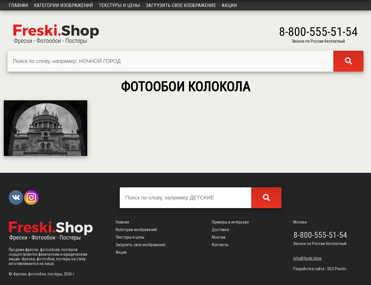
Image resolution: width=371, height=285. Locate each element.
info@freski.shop (307, 258)
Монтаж (218, 237)
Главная (18, 5)
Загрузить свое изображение (181, 5)
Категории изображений (63, 5)
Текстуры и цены (119, 5)
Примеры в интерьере (230, 222)
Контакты (220, 244)
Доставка (220, 229)
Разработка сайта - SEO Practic (319, 268)
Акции (229, 5)
